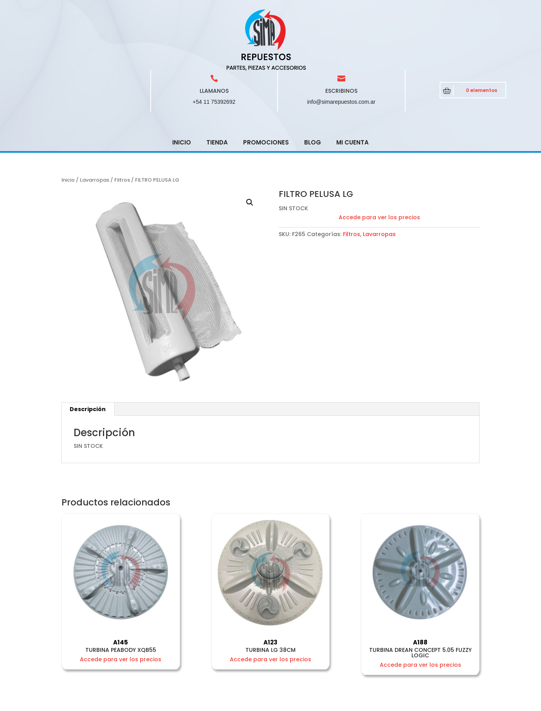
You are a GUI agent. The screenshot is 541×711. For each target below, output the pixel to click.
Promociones (266, 86)
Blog (312, 86)
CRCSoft (205, 703)
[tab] (88, 353)
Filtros (122, 124)
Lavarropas (94, 124)
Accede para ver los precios (379, 161)
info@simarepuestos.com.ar (341, 46)
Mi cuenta (352, 86)
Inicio (181, 86)
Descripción (88, 353)
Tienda (217, 86)
